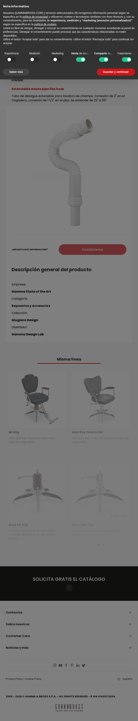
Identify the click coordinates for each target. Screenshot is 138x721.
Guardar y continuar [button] (116, 71)
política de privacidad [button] (35, 16)
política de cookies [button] (45, 24)
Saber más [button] (16, 71)
